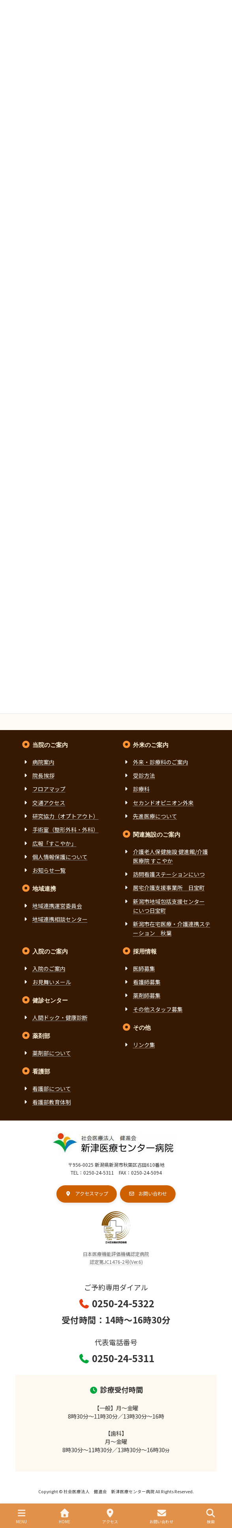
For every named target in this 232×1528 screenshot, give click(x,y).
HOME (64, 1516)
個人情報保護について (60, 856)
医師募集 (144, 968)
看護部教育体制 (51, 1102)
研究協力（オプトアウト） (65, 816)
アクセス (110, 1516)
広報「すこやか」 (54, 843)
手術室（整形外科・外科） (65, 829)
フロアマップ (48, 789)
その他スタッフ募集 (158, 1009)
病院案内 (43, 762)
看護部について (51, 1088)
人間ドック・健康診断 (60, 1017)
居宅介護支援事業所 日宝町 (169, 888)
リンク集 (144, 1044)
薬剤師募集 (147, 995)
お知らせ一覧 (48, 870)
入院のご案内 (48, 968)
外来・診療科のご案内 (160, 762)
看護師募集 (147, 982)
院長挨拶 (43, 775)
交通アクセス (48, 802)
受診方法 (144, 775)
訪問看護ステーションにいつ (169, 874)
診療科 (141, 789)
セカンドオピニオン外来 (163, 802)
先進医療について (155, 816)
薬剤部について (51, 1053)
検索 (210, 1516)
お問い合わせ (161, 1516)
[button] (86, 1193)
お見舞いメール (51, 982)
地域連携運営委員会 (57, 905)
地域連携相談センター (60, 919)
